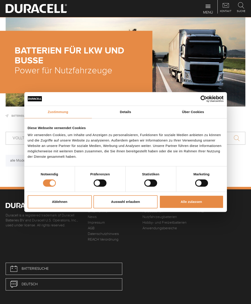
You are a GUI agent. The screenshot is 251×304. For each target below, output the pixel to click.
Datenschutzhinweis (103, 234)
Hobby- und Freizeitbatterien (164, 222)
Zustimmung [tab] (58, 112)
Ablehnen (59, 202)
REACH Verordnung (103, 239)
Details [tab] (125, 112)
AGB (91, 228)
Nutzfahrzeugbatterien (159, 217)
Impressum (96, 222)
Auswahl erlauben (125, 202)
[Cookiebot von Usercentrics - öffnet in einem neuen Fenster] (204, 98)
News (92, 217)
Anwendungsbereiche (159, 228)
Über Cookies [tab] (193, 112)
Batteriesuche (20, 115)
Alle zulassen (191, 202)
